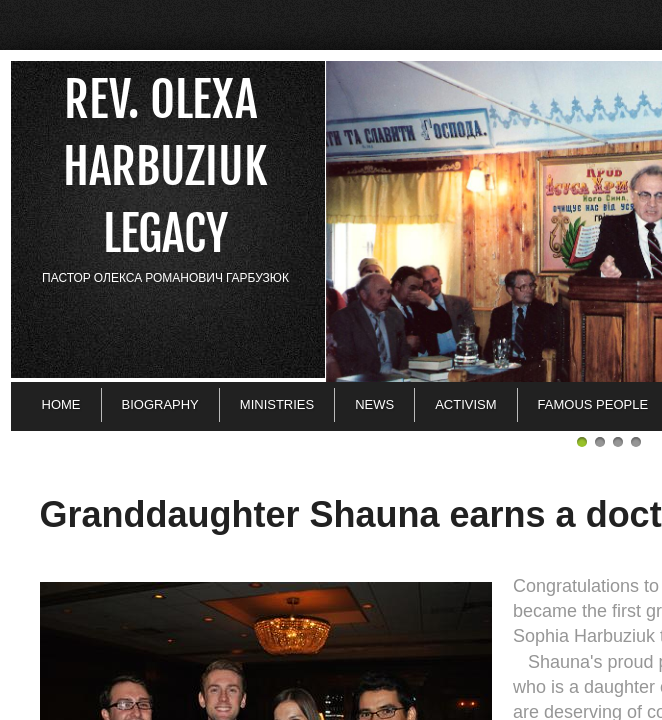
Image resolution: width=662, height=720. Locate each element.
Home (61, 404)
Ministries (277, 404)
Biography (160, 404)
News (374, 404)
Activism (465, 404)
